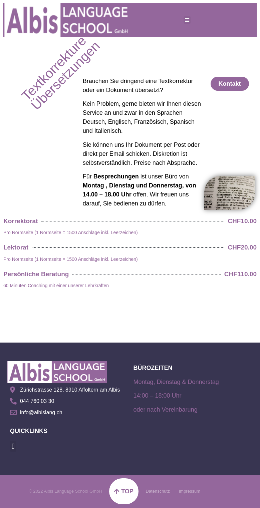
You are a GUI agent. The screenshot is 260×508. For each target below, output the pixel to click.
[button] (13, 446)
